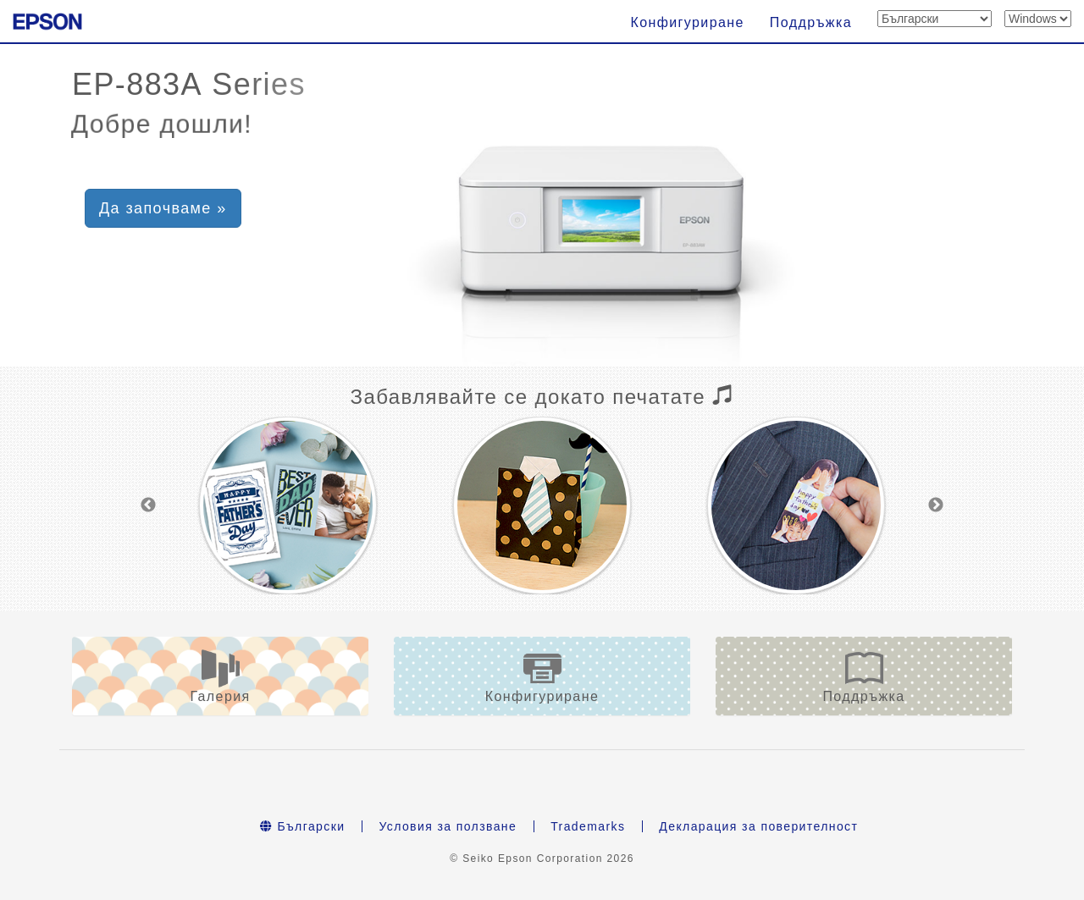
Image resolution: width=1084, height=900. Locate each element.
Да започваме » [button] (163, 208)
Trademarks (587, 826)
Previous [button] (148, 505)
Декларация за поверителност (758, 826)
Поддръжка (811, 22)
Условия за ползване (448, 826)
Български (303, 826)
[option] (288, 505)
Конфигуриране (687, 22)
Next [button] (935, 505)
